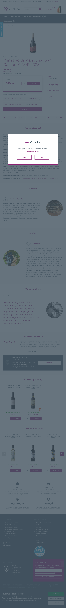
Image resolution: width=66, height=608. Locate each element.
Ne (42, 157)
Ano (24, 157)
